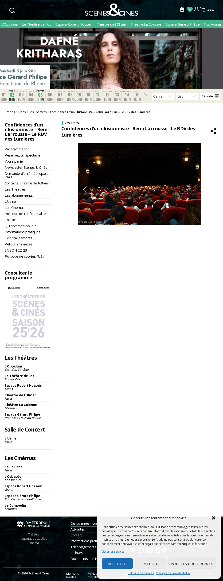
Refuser (150, 563)
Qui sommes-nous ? (20, 225)
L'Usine (28, 440)
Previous (85, 189)
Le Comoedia (28, 507)
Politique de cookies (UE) (24, 256)
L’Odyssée (28, 478)
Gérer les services (113, 552)
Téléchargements (18, 238)
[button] (213, 518)
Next (194, 189)
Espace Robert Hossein (73, 24)
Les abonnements (19, 195)
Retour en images (19, 244)
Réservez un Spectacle (22, 155)
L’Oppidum (9, 24)
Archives (76, 552)
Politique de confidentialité (173, 573)
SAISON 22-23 (16, 250)
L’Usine (10, 201)
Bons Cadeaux (182, 9)
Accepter (117, 563)
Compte (196, 9)
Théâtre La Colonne (145, 24)
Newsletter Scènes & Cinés (26, 167)
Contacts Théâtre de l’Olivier (27, 183)
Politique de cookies (141, 573)
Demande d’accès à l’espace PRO (27, 175)
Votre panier (14, 161)
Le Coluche (28, 468)
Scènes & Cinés (38, 573)
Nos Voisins (213, 24)
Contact (11, 219)
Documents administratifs (89, 558)
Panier (203, 9)
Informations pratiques (22, 231)
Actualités (77, 529)
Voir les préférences (192, 563)
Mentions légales (72, 575)
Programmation (17, 149)
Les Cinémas (14, 207)
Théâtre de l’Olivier (111, 24)
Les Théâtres (15, 189)
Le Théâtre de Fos (36, 24)
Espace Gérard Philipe (182, 24)
